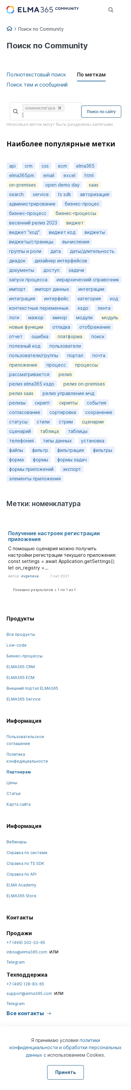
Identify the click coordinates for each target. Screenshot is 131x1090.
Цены (12, 782)
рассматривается (29, 374)
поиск (97, 336)
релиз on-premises (84, 384)
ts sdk (64, 194)
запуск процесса (28, 279)
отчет (15, 336)
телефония (21, 440)
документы (21, 270)
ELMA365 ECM (20, 677)
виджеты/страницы (31, 241)
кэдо (83, 308)
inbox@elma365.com (27, 952)
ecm (62, 166)
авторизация (94, 194)
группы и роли (25, 251)
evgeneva (30, 576)
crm (29, 166)
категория (89, 298)
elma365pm (21, 175)
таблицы (77, 431)
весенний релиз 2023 (33, 222)
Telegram (16, 962)
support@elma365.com (29, 993)
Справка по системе (27, 852)
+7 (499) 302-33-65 (26, 942)
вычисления (75, 241)
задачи (76, 270)
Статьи (13, 793)
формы (40, 459)
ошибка (40, 336)
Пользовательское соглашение (25, 740)
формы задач (72, 459)
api (12, 166)
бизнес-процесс (27, 213)
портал (75, 355)
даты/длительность (92, 251)
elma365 (85, 166)
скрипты (68, 402)
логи (14, 317)
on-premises (22, 185)
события (96, 402)
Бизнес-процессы (25, 655)
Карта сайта (19, 804)
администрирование (32, 203)
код (114, 298)
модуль (110, 317)
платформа (70, 336)
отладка (61, 327)
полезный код (24, 346)
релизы (17, 402)
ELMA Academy (21, 885)
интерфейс (56, 298)
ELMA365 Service (24, 699)
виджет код (62, 232)
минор (60, 317)
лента (104, 308)
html (89, 175)
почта (98, 355)
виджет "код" (24, 232)
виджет (75, 222)
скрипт (42, 402)
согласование (24, 412)
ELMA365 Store (21, 895)
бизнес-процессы (76, 213)
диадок (17, 260)
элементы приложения (35, 478)
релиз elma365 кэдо (31, 384)
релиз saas (21, 393)
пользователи (65, 346)
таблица (49, 431)
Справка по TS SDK (25, 863)
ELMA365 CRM (21, 666)
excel (69, 175)
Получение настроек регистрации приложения (54, 536)
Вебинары (17, 841)
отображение (95, 327)
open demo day (62, 185)
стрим (66, 421)
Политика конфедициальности (27, 758)
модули (84, 317)
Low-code (17, 645)
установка (92, 440)
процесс (56, 365)
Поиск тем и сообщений (37, 84)
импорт (17, 289)
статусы (18, 421)
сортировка (62, 412)
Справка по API (21, 874)
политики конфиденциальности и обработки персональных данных (65, 1047)
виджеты (95, 232)
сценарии (93, 421)
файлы (16, 450)
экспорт (72, 469)
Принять (65, 1072)
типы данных (57, 440)
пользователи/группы (33, 355)
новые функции (26, 327)
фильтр (40, 450)
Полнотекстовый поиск (36, 74)
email (48, 175)
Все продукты (21, 634)
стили (43, 421)
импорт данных (52, 289)
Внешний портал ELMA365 (32, 688)
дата (55, 251)
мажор (36, 317)
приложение (23, 365)
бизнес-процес (82, 203)
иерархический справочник (88, 279)
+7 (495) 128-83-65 (25, 984)
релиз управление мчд (68, 393)
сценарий (20, 431)
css (45, 166)
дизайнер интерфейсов (60, 260)
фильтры (102, 450)
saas (93, 185)
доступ (51, 270)
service (41, 194)
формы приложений (31, 469)
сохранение (98, 412)
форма (16, 459)
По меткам (91, 74)
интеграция (22, 298)
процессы (86, 365)
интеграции (91, 289)
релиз (65, 374)
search (16, 194)
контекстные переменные (39, 308)
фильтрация (70, 450)
